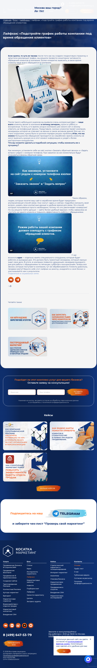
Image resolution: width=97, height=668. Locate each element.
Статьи (29, 565)
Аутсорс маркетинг (11, 592)
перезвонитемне (14, 644)
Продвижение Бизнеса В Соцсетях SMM (12, 566)
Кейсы (53, 561)
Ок (64, 651)
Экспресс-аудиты (34, 601)
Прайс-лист (78, 569)
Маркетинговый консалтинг (9, 610)
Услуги (6, 561)
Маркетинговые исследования (56, 597)
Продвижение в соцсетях (56, 588)
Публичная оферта (81, 575)
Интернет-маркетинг (58, 572)
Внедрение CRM (9, 614)
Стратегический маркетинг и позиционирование (58, 567)
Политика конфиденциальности (16, 655)
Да (36, 11)
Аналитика (54, 576)
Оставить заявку (78, 392)
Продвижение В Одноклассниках (9, 577)
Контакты (78, 561)
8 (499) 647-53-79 (17, 635)
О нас (76, 572)
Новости (30, 585)
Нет (41, 11)
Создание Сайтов (10, 581)
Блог (29, 561)
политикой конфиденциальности (55, 402)
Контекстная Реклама (12, 589)
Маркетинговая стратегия (9, 600)
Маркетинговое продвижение (56, 583)
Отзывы (77, 565)
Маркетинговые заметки (33, 581)
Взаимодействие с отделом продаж (10, 605)
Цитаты (30, 598)
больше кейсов (47, 488)
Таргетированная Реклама (10, 585)
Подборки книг (33, 589)
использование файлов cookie (69, 642)
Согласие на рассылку (83, 578)
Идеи (29, 569)
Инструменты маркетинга (32, 573)
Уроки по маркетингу (35, 595)
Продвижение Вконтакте (9, 571)
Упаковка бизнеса (57, 579)
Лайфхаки (31, 577)
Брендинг (7, 596)
